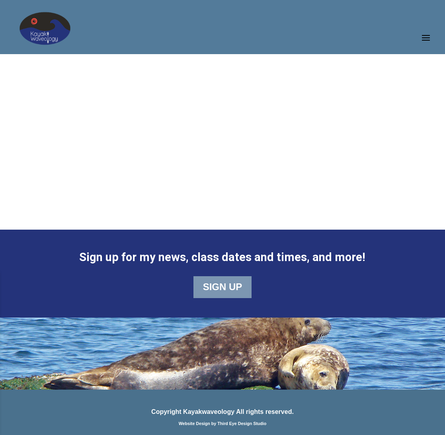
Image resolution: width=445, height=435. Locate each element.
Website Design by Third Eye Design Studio (223, 423)
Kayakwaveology (208, 411)
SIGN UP (222, 286)
